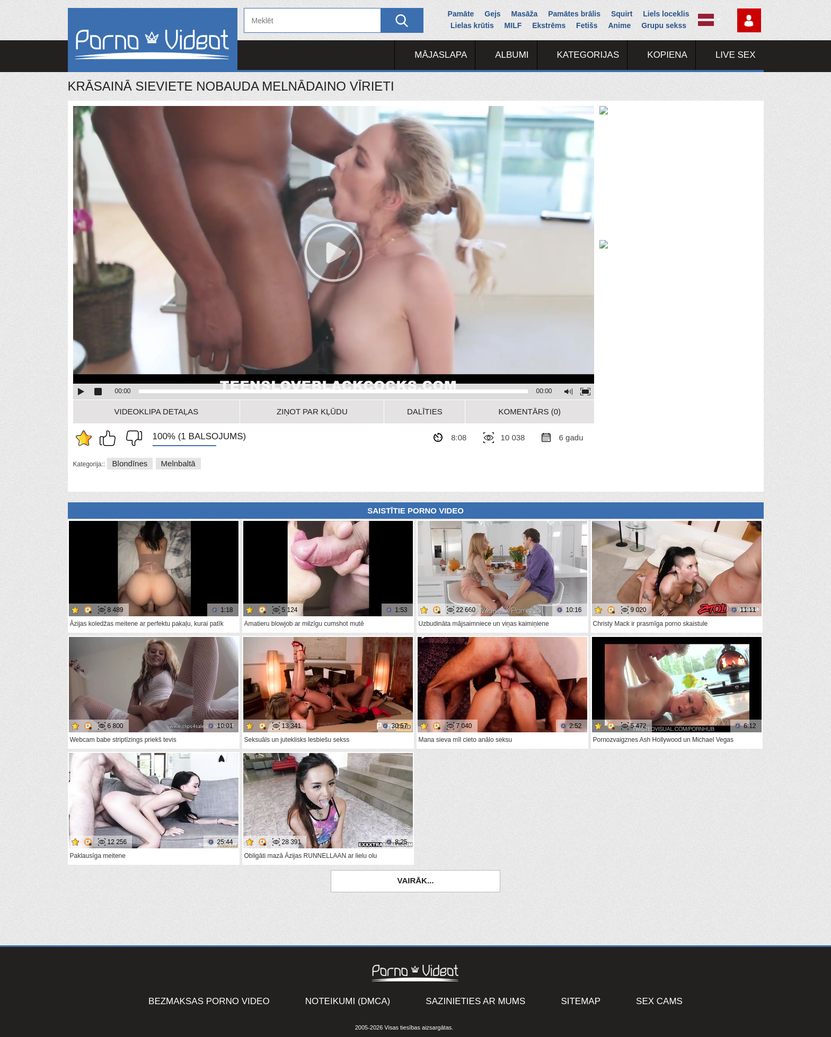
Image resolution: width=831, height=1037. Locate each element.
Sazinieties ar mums (475, 1001)
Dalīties (425, 411)
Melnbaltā (178, 463)
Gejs (492, 14)
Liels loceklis (666, 14)
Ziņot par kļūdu (312, 411)
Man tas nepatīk (131, 438)
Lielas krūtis (472, 25)
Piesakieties (749, 20)
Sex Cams (659, 1001)
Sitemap (580, 1001)
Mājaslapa (440, 55)
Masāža (524, 14)
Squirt (621, 14)
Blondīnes (130, 463)
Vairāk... (415, 880)
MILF (513, 25)
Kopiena (667, 55)
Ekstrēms (548, 25)
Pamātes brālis (574, 14)
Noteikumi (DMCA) (348, 1001)
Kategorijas (588, 55)
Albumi (511, 55)
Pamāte (461, 14)
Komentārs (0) (530, 411)
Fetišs (586, 25)
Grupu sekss (663, 25)
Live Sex (735, 55)
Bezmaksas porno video (209, 1001)
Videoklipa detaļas (156, 411)
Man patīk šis (110, 438)
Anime (619, 25)
